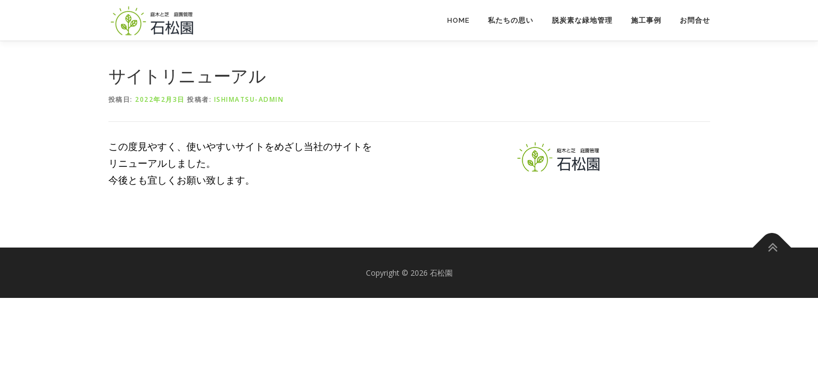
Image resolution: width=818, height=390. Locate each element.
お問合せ (695, 20)
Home (458, 20)
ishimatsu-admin (249, 99)
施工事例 (646, 20)
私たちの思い (510, 20)
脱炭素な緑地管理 (582, 20)
